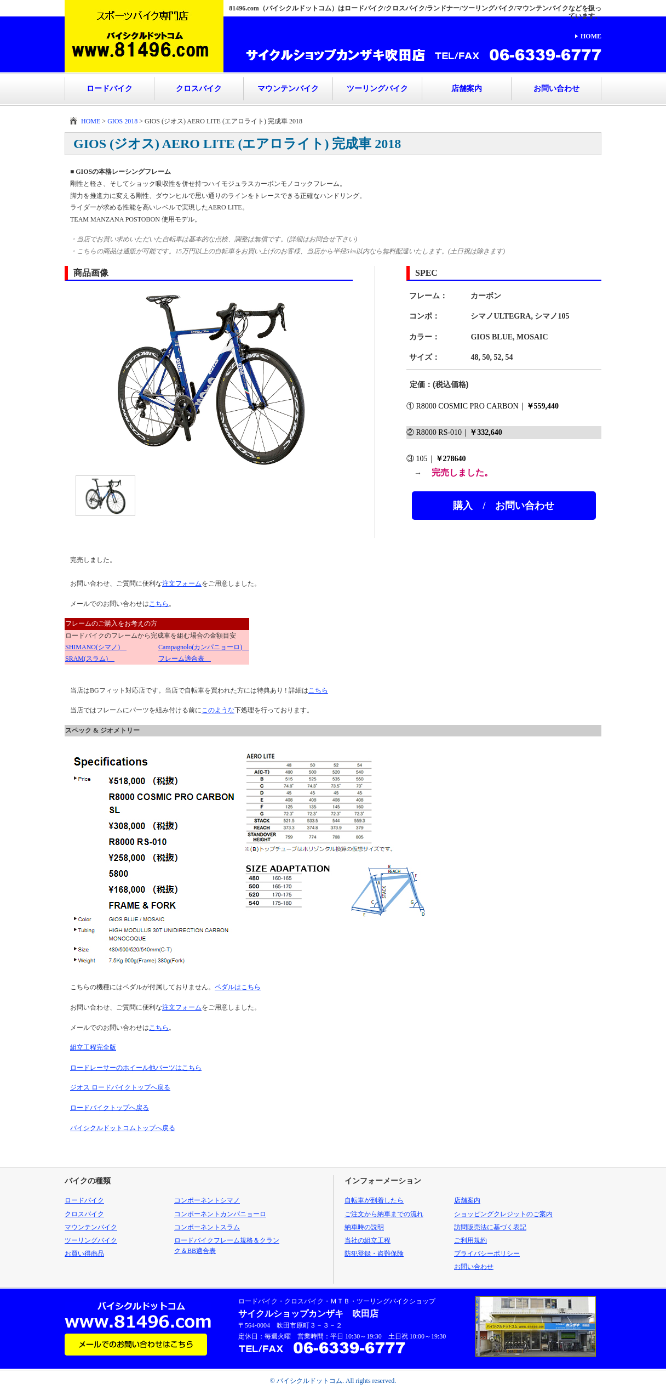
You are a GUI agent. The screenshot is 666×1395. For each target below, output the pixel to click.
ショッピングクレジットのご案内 (503, 1214)
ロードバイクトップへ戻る (109, 1108)
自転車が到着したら (374, 1200)
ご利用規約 (470, 1240)
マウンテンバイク (288, 88)
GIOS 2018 (122, 121)
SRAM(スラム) (89, 658)
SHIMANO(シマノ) (96, 647)
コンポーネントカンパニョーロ (220, 1214)
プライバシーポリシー (487, 1253)
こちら (159, 604)
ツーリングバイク (377, 88)
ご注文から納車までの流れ (384, 1214)
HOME (591, 36)
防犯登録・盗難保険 (374, 1253)
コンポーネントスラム (207, 1227)
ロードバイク (110, 88)
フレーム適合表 (184, 658)
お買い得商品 (84, 1253)
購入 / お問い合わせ (503, 505)
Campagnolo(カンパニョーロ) (203, 647)
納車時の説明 (364, 1227)
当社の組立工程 (368, 1240)
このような (218, 710)
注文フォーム (182, 583)
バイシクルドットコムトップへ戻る (122, 1128)
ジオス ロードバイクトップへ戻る (120, 1087)
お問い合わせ (556, 88)
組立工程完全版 (93, 1047)
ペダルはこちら (238, 987)
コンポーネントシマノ (207, 1200)
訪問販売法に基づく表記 (490, 1227)
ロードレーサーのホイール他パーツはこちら (136, 1067)
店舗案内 (466, 88)
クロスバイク (199, 88)
